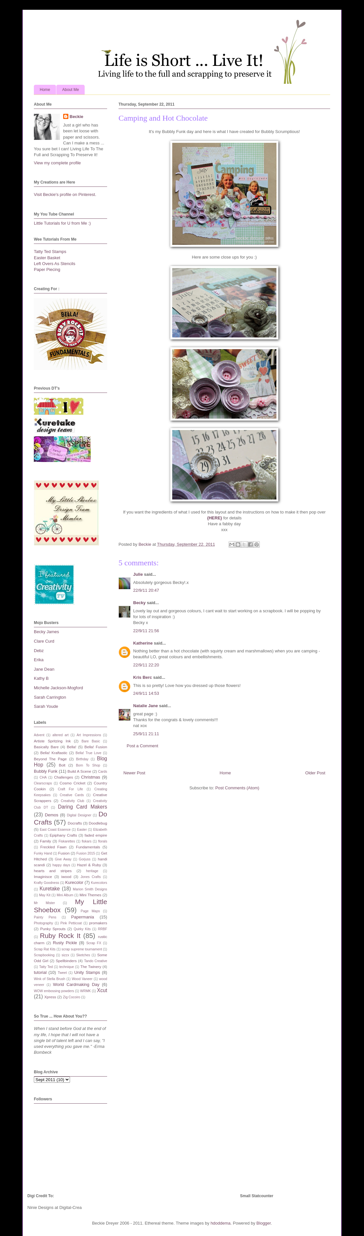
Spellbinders (66, 961)
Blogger (264, 1223)
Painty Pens (45, 917)
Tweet (62, 973)
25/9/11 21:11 (146, 733)
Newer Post (134, 772)
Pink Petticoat (71, 923)
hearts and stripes (53, 871)
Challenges (63, 777)
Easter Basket (47, 257)
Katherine (143, 643)
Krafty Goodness (46, 883)
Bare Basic (91, 741)
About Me (70, 89)
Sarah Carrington (50, 697)
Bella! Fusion (95, 747)
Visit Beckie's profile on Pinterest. (65, 194)
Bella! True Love (88, 753)
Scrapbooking (44, 955)
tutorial (40, 972)
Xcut (102, 990)
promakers (98, 923)
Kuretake (49, 888)
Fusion (64, 853)
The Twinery (90, 966)
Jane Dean (44, 669)
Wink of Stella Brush (49, 979)
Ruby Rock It (60, 935)
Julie (138, 574)
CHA (43, 777)
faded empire (96, 835)
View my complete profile (57, 162)
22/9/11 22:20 (146, 665)
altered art (60, 735)
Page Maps (90, 911)
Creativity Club (72, 801)
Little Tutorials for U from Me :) (62, 223)
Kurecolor (74, 882)
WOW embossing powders (54, 991)
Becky (139, 602)
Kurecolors (99, 883)
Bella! (71, 747)
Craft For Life (70, 789)
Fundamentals (88, 847)
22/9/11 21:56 (146, 630)
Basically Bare (46, 747)
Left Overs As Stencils (54, 263)
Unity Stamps (87, 972)
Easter (82, 829)
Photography (43, 923)
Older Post (315, 772)
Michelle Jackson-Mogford (58, 687)
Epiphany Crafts (63, 835)
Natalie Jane (145, 705)
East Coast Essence (55, 829)
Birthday (82, 759)
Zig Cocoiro (71, 997)
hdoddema (221, 1223)
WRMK (85, 991)
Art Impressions (89, 735)
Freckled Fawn (53, 847)
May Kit (44, 895)
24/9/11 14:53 (146, 693)
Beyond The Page (50, 759)
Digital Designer (79, 815)
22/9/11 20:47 (146, 590)
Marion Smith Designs (90, 889)
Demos (51, 814)
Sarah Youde (46, 706)
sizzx (65, 955)
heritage (92, 871)
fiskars (86, 841)
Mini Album (65, 895)
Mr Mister (44, 903)
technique (66, 967)
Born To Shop (88, 765)
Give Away (63, 859)
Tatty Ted (46, 967)
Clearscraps (43, 783)
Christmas (90, 777)
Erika (39, 659)
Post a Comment (142, 745)
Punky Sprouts (53, 929)
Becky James (46, 631)
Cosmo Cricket (72, 783)
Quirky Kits (82, 929)
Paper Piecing (47, 269)
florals (102, 841)
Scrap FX (93, 943)
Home (45, 89)
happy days (61, 865)
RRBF (102, 929)
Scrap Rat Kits (45, 949)
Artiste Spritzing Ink (52, 741)
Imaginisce (43, 876)
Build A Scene (79, 771)
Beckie (76, 116)
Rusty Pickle (65, 942)
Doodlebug (98, 823)
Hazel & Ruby (89, 865)
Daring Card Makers (82, 807)
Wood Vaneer (82, 979)
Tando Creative (95, 961)
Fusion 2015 (85, 853)
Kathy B (41, 678)
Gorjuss (85, 859)
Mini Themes (90, 895)
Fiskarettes (67, 841)
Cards (102, 771)
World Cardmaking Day (76, 984)
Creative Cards (72, 795)
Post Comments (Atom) (237, 787)
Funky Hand (43, 853)
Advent (39, 735)
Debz (39, 650)
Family (45, 841)
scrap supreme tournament (82, 949)
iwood (66, 876)
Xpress (50, 997)
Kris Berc (142, 677)
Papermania (82, 917)
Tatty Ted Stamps (50, 251)
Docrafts (75, 823)
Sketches (83, 955)
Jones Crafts (90, 877)
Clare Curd (44, 641)
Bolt (62, 765)
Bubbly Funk (46, 771)
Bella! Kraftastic (53, 753)
